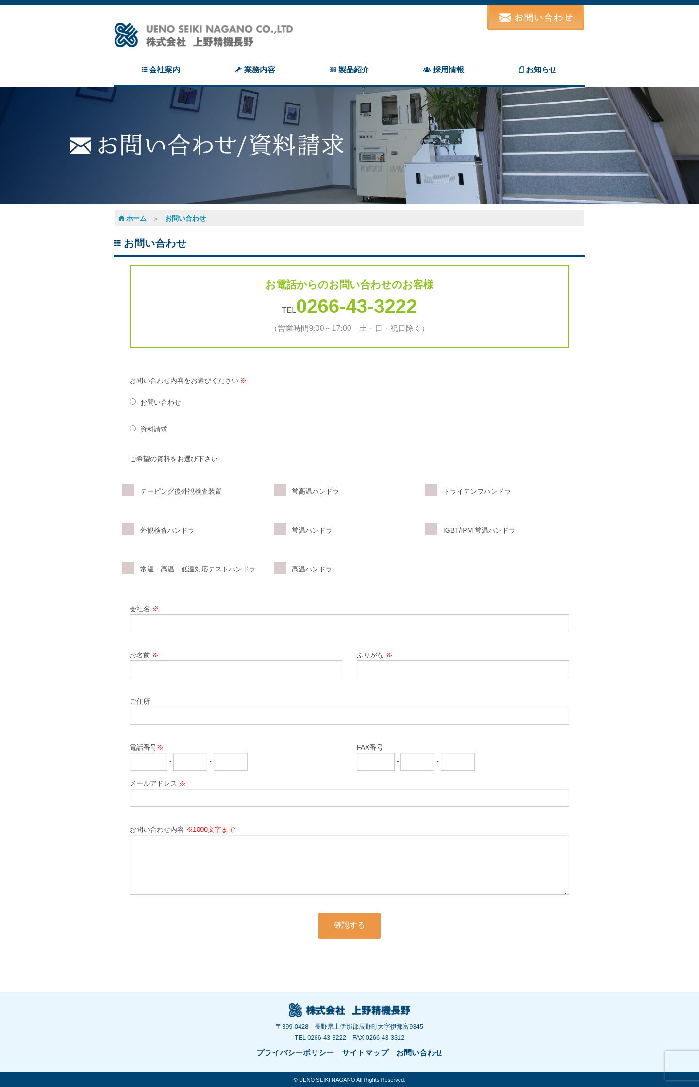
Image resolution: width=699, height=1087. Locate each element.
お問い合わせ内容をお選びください (188, 380)
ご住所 (349, 711)
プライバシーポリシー (295, 1053)
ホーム (133, 218)
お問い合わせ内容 (349, 860)
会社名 (349, 618)
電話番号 (189, 754)
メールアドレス (349, 793)
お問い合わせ (185, 218)
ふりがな (463, 664)
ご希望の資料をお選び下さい (174, 459)
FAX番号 (416, 754)
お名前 (236, 664)
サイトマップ (365, 1053)
